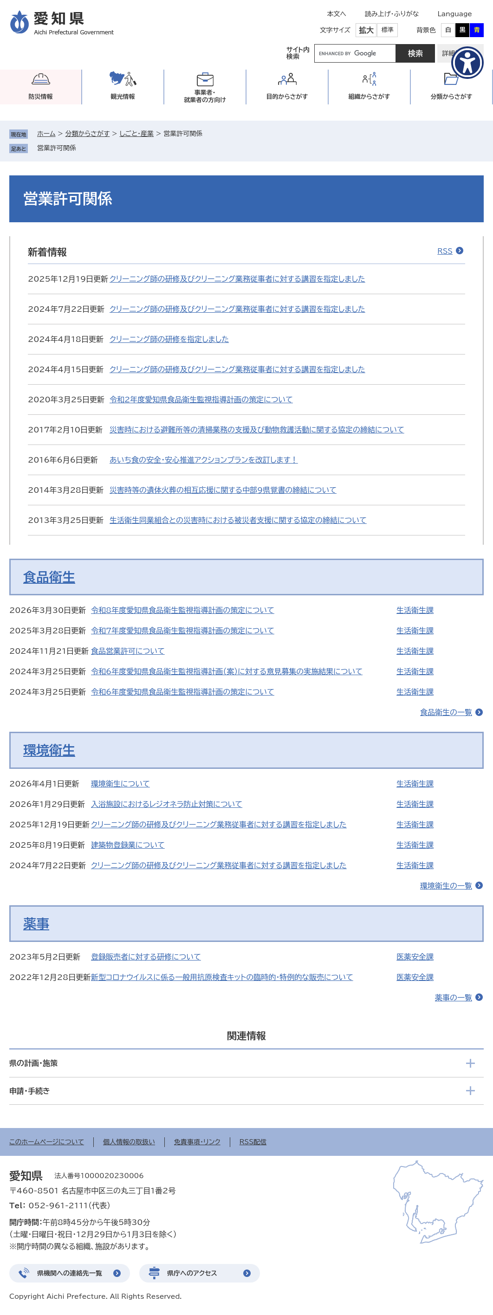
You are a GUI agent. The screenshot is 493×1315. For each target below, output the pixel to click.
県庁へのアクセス (192, 1273)
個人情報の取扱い (129, 1142)
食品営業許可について (128, 651)
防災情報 (41, 97)
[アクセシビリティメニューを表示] (467, 62)
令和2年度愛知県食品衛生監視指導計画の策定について (201, 399)
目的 (287, 97)
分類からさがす (87, 133)
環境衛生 (49, 749)
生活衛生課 (415, 610)
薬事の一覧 (453, 997)
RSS (445, 251)
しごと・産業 (136, 133)
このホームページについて (46, 1142)
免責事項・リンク (197, 1142)
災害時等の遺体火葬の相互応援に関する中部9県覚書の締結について (223, 490)
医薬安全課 (415, 956)
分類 (452, 97)
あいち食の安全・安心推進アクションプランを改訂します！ (204, 460)
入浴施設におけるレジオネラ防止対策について (166, 804)
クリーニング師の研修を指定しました (169, 339)
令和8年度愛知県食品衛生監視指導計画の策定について (182, 610)
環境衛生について (120, 783)
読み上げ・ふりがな (392, 14)
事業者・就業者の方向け (205, 96)
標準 (388, 30)
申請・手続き (29, 1091)
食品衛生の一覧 (446, 712)
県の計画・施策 (33, 1063)
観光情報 (123, 97)
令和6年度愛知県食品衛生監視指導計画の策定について (182, 692)
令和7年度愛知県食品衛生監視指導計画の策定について (182, 630)
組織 (369, 97)
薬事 (36, 923)
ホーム (46, 133)
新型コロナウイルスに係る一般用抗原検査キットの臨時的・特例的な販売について (222, 977)
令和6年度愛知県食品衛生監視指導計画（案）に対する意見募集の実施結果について (227, 671)
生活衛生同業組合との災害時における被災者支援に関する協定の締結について (238, 520)
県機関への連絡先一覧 (69, 1273)
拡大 (366, 30)
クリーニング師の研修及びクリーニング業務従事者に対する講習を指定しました (237, 279)
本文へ (336, 14)
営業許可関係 (56, 148)
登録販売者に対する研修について (146, 956)
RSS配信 (253, 1142)
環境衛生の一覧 (446, 886)
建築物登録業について (128, 845)
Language (454, 14)
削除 (82, 148)
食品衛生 (49, 576)
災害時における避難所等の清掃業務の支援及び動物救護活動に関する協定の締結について (257, 429)
